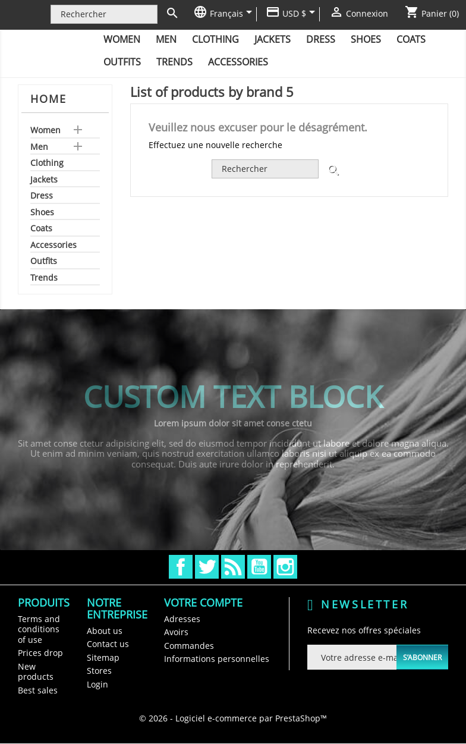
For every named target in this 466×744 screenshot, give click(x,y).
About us (104, 630)
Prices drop (40, 652)
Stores (99, 670)
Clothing (215, 39)
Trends (174, 61)
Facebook (181, 567)
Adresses (182, 618)
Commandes (189, 645)
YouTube (259, 567)
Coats (411, 39)
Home (48, 99)
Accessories (238, 61)
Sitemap (103, 657)
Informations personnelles (216, 658)
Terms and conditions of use (39, 629)
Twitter (207, 567)
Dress (320, 39)
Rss (233, 567)
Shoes (366, 39)
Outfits (122, 61)
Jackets (272, 39)
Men (166, 39)
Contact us (108, 643)
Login (97, 684)
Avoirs (176, 632)
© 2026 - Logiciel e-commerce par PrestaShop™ (233, 718)
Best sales (38, 690)
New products (35, 672)
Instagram (285, 567)
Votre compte (203, 602)
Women (121, 39)
